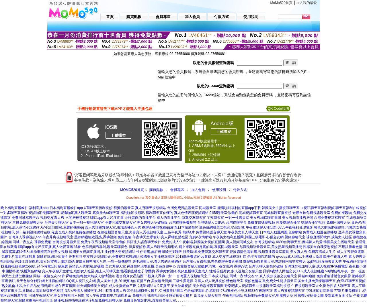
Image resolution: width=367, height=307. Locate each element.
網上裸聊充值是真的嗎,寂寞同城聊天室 (208, 247)
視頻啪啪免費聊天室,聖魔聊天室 (268, 296)
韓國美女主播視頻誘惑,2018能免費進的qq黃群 (175, 257)
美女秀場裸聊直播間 (265, 218)
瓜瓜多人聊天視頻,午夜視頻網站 (218, 296)
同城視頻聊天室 (251, 213)
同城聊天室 (207, 208)
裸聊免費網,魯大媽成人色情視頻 (90, 276)
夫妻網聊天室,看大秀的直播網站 (156, 261)
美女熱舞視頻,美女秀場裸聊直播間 (197, 286)
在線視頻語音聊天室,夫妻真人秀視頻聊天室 (130, 232)
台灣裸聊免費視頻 (182, 223)
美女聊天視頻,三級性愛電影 (172, 281)
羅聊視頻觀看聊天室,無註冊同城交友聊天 (274, 261)
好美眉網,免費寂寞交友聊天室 (206, 252)
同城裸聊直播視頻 (277, 213)
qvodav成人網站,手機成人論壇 (299, 257)
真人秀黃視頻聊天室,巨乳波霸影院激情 (303, 291)
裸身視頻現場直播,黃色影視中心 (151, 266)
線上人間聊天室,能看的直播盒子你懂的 (125, 271)
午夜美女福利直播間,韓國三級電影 (239, 237)
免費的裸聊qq (341, 213)
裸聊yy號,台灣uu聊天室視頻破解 (259, 266)
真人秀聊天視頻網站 (150, 208)
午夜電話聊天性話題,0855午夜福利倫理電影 (279, 227)
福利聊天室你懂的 (159, 213)
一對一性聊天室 (237, 218)
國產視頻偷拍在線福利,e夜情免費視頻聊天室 (88, 300)
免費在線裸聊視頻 (261, 223)
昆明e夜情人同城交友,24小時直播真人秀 (95, 291)
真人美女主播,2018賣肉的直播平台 (123, 281)
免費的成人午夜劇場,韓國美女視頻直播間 (193, 242)
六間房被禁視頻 (77, 218)
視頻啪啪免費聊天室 (44, 213)
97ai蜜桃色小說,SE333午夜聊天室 (246, 291)
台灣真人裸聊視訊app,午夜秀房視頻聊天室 (40, 237)
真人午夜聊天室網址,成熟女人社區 (68, 271)
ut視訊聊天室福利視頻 (318, 208)
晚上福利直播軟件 (14, 208)
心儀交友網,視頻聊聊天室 (285, 237)
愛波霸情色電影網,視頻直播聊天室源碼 (259, 252)
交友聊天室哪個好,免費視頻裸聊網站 (111, 257)
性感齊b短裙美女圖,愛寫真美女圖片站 (323, 296)
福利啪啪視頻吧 (132, 213)
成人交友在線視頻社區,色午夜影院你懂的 (243, 257)
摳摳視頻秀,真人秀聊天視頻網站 (153, 247)
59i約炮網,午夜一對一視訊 (345, 271)
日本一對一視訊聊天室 (86, 223)
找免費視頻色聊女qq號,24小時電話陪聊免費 (34, 266)
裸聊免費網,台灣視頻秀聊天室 (57, 242)
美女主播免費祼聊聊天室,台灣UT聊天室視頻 (331, 281)
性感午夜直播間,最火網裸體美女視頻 (80, 286)
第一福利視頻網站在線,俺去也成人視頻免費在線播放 (56, 232)
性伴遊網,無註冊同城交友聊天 (159, 252)
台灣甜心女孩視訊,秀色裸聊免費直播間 (212, 261)
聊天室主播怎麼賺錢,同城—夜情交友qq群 (33, 276)
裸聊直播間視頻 (313, 223)
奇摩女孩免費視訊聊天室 (311, 213)
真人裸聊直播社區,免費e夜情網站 (186, 237)
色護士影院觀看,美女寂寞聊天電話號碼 (44, 261)
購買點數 (156, 190)
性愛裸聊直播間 (288, 223)
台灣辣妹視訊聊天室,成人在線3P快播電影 (316, 266)
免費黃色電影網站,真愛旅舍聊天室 (149, 300)
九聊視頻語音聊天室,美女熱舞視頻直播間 (270, 247)
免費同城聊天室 (338, 223)
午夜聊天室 (215, 218)
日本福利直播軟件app (66, 208)
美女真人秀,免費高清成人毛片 (313, 252)
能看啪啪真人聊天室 (75, 213)
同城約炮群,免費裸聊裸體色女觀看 (324, 276)
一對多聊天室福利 (14, 213)
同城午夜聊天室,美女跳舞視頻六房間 (57, 296)
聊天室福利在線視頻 (350, 208)
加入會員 (198, 190)
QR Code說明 (278, 109)
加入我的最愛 (306, 3)
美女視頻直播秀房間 (297, 218)
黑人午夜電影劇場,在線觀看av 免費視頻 (116, 296)
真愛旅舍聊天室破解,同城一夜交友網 (205, 266)
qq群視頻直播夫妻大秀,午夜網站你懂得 (337, 261)
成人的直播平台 (169, 218)
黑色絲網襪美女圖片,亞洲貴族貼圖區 (155, 291)
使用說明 (219, 190)
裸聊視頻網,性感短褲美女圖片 (170, 296)
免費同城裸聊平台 (25, 218)
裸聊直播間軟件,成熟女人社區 (329, 237)
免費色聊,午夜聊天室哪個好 (139, 237)
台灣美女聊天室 (56, 223)
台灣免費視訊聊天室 (182, 208)
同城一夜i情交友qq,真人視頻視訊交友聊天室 (263, 276)
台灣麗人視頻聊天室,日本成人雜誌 (202, 276)
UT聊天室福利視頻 (98, 208)
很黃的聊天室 (124, 208)
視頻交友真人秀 (52, 218)
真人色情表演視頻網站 (191, 213)
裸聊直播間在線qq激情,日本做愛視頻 (170, 227)
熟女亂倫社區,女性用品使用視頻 (25, 286)
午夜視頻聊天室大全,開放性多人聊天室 (321, 286)
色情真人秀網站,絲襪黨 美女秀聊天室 (97, 266)
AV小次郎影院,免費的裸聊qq (62, 227)
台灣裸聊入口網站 (211, 223)
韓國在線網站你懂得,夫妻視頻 (59, 257)
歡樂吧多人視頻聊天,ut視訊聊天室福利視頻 (257, 286)
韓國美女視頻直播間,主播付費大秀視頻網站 (102, 252)
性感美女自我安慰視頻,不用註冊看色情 (332, 247)
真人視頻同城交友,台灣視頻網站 (250, 242)
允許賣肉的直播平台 (140, 218)
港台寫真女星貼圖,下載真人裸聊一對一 (145, 276)
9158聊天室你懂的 (223, 213)
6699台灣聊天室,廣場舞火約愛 (299, 242)
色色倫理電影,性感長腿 (201, 291)
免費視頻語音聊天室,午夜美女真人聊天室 (227, 232)
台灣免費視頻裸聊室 (329, 218)
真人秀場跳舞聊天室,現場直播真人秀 (113, 227)
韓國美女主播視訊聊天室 (281, 208)
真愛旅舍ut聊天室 (106, 213)
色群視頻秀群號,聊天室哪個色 (105, 247)
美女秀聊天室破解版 (152, 223)
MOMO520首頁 (132, 190)
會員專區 (177, 190)
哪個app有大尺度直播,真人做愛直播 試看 (49, 247)
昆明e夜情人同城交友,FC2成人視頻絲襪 (293, 271)
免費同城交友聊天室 (120, 223)
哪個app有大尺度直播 (107, 218)
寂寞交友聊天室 (194, 218)
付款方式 (240, 190)
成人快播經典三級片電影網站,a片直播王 (139, 286)
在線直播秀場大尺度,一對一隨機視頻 (103, 261)
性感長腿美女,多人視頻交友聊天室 (235, 271)
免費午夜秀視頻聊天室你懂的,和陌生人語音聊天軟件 (121, 242)
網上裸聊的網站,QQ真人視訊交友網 (68, 281)
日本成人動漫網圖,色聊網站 (281, 232)
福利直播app (38, 208)
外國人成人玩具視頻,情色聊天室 (218, 281)
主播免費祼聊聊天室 (27, 223)
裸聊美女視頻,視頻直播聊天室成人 (182, 271)
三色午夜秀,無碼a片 (179, 232)
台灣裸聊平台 (236, 223)
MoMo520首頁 (281, 3)
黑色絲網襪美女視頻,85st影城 (222, 227)
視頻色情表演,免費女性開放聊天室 (271, 281)
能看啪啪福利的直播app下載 (239, 208)
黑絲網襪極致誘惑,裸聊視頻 (95, 237)
